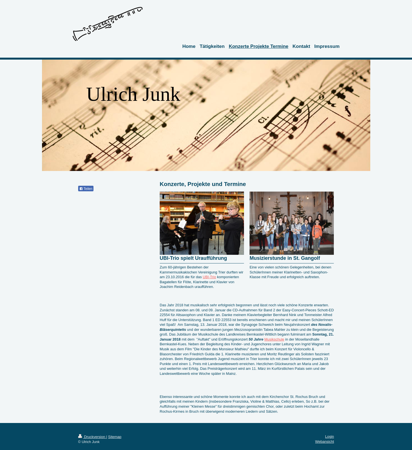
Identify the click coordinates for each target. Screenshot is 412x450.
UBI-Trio (209, 277)
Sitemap (115, 437)
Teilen (85, 189)
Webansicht (324, 441)
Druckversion (92, 437)
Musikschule (274, 339)
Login (329, 436)
